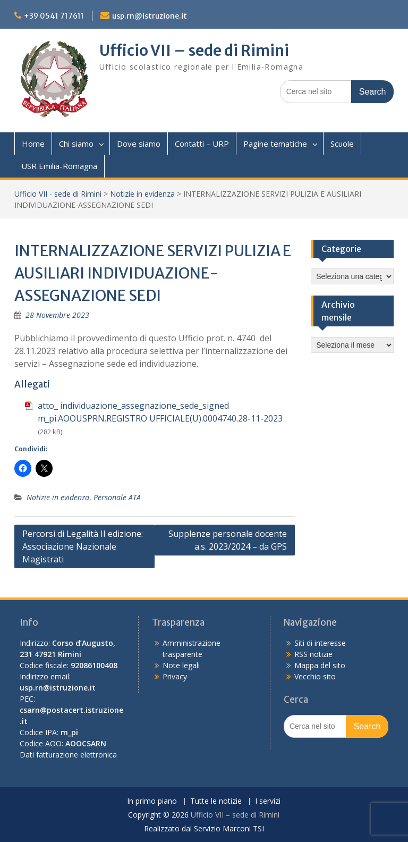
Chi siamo (76, 143)
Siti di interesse (320, 643)
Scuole (342, 143)
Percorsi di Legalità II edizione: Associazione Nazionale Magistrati (82, 546)
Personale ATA (117, 497)
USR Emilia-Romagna (59, 166)
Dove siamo (138, 143)
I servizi (267, 801)
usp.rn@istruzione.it (149, 16)
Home (33, 143)
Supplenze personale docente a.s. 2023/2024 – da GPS (227, 540)
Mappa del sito (319, 665)
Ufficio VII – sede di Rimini (194, 50)
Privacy (175, 676)
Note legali (181, 665)
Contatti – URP (202, 143)
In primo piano (152, 801)
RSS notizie (313, 654)
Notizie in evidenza (142, 194)
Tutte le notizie (216, 801)
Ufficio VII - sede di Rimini (57, 194)
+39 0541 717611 (54, 16)
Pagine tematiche (275, 143)
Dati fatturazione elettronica (68, 755)
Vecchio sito (315, 676)
